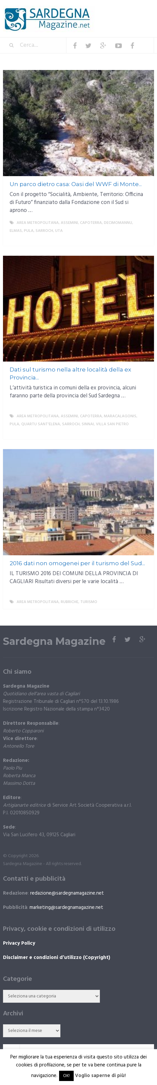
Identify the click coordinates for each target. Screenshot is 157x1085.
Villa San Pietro (112, 424)
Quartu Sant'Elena (40, 424)
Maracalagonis (120, 416)
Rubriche (69, 602)
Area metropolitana (38, 223)
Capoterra (91, 223)
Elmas (16, 231)
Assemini (69, 223)
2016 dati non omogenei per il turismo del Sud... (77, 563)
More (143, 239)
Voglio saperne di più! (100, 1076)
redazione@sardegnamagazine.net (67, 893)
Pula (29, 231)
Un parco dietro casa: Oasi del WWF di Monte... (76, 184)
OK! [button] (66, 1075)
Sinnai (88, 424)
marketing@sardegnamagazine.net (66, 908)
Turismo (88, 602)
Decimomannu (118, 223)
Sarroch (44, 231)
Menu (134, 9)
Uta (59, 231)
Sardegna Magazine (54, 641)
